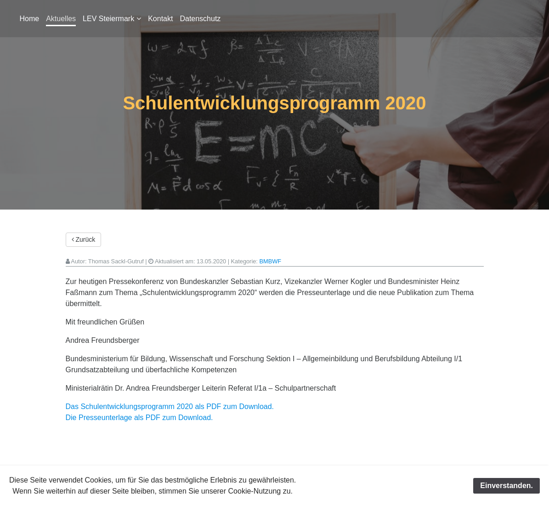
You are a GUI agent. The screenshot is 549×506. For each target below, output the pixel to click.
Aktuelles (61, 19)
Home (30, 19)
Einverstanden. (506, 485)
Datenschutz (200, 19)
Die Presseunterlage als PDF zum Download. (139, 417)
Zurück (84, 239)
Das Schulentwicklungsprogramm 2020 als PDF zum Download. (170, 406)
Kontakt (160, 19)
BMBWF (270, 261)
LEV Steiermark (108, 19)
